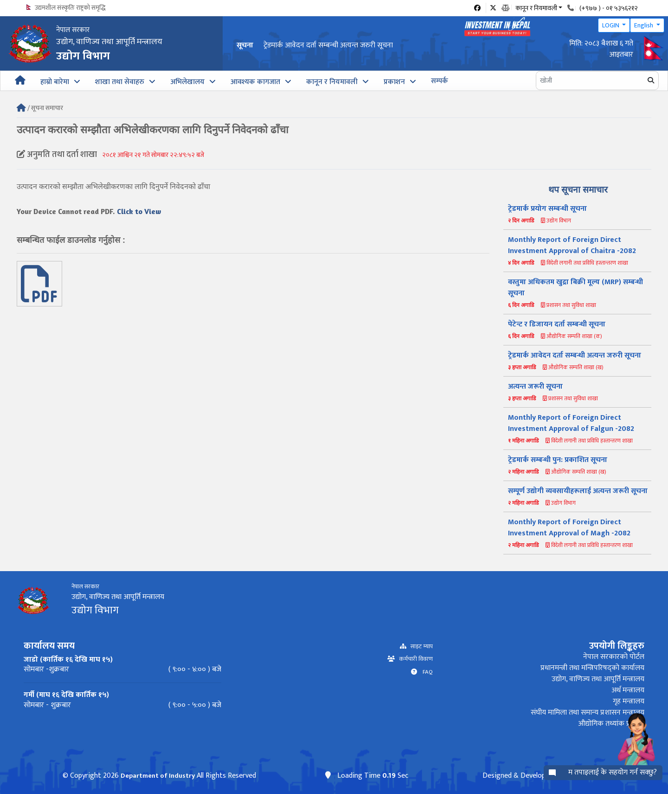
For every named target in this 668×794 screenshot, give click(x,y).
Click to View (139, 211)
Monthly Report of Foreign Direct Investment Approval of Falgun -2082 (571, 423)
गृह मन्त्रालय (628, 701)
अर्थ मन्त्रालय (627, 690)
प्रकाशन (394, 82)
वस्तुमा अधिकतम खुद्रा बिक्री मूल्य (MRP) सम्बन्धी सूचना (575, 287)
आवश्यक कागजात (255, 82)
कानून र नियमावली (332, 82)
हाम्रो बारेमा (54, 82)
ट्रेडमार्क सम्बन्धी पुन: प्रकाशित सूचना (557, 460)
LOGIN (611, 25)
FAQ (425, 672)
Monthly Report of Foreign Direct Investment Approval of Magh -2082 (569, 528)
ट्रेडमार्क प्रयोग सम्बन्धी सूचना (547, 208)
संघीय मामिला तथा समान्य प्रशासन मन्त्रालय (587, 712)
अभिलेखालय (187, 82)
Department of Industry (158, 775)
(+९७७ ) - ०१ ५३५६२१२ (608, 8)
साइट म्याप (419, 646)
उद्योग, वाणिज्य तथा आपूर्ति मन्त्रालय (598, 679)
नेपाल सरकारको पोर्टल (613, 657)
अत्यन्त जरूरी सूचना (535, 386)
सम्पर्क (439, 81)
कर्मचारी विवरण (414, 659)
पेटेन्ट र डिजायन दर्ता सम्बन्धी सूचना (556, 324)
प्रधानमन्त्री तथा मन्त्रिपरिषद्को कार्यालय (592, 668)
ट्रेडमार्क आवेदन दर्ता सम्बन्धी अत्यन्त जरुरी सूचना (328, 45)
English (644, 25)
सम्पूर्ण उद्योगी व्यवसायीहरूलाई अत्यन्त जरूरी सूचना (578, 491)
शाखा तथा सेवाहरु (119, 82)
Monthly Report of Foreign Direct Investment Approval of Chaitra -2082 (572, 245)
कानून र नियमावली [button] (536, 7)
